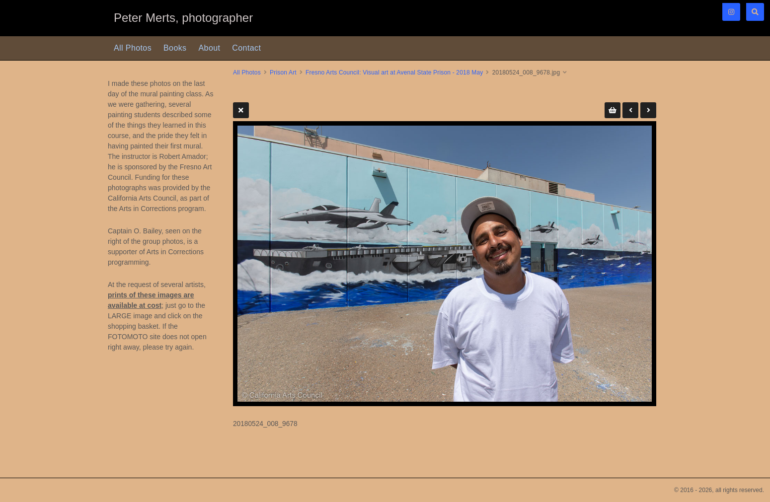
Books (174, 48)
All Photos (133, 48)
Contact (246, 48)
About (210, 48)
